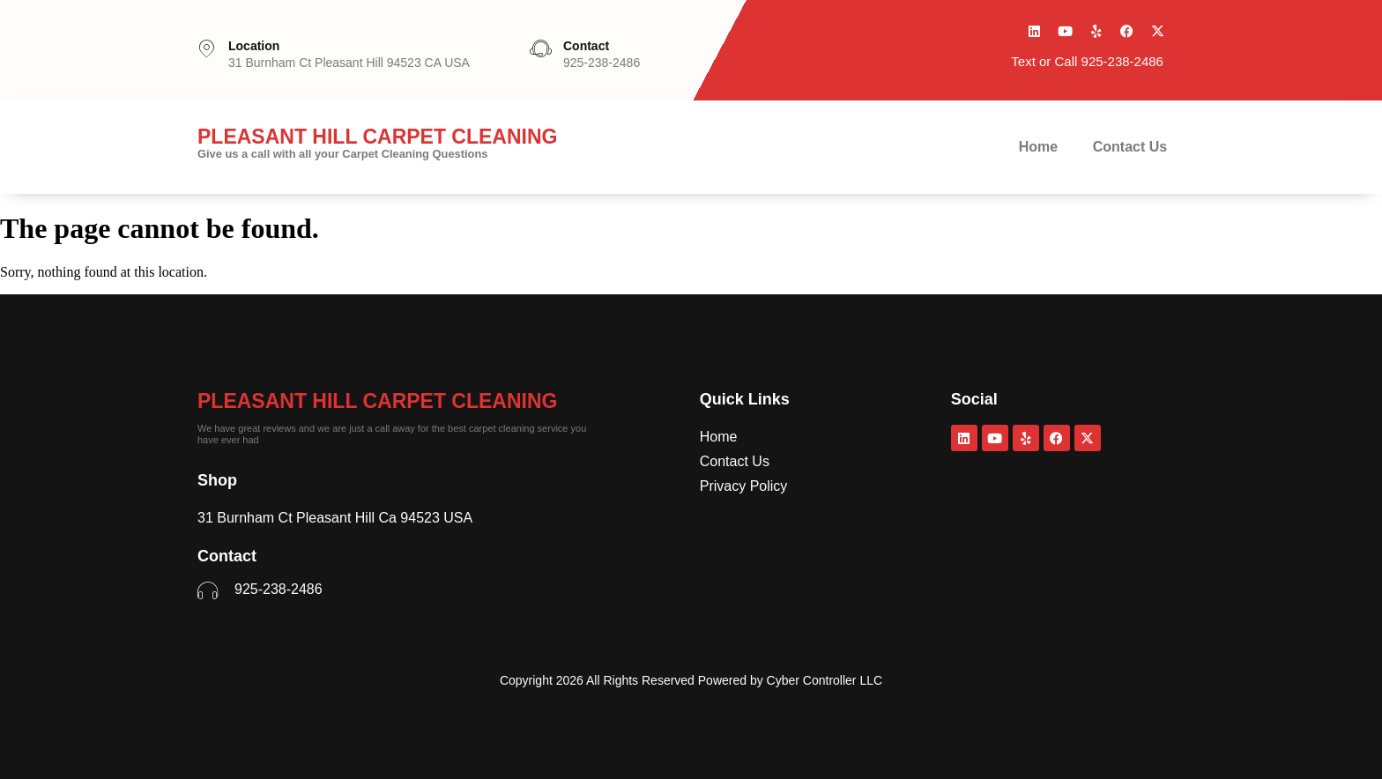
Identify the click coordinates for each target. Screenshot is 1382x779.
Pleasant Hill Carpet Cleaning (377, 401)
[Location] (206, 48)
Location (253, 46)
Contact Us (1130, 146)
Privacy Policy (744, 486)
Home (1037, 146)
